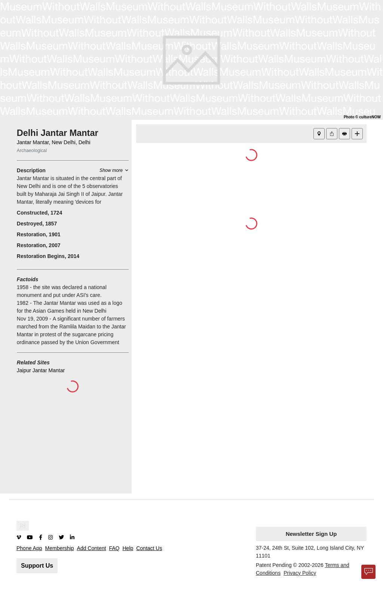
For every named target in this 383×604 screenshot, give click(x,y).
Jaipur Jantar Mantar (41, 370)
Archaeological (32, 150)
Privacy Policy (300, 573)
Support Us (37, 565)
